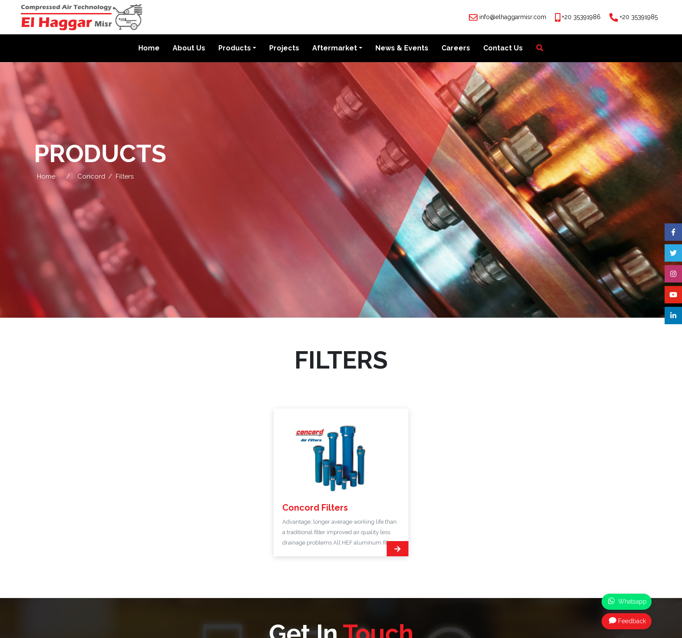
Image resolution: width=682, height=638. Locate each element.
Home (149, 48)
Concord (91, 176)
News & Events (401, 48)
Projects (284, 48)
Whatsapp (627, 601)
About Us (189, 48)
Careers (455, 48)
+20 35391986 (581, 16)
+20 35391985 (639, 16)
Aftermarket (334, 48)
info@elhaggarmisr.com (512, 16)
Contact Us (503, 48)
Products (234, 48)
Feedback (627, 621)
